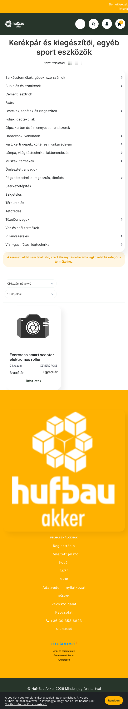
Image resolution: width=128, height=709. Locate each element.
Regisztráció (64, 546)
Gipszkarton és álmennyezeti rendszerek (37, 127)
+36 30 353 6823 (64, 621)
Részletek (33, 381)
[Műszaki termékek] (64, 161)
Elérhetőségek (118, 4)
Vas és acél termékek (22, 228)
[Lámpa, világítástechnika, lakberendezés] (64, 152)
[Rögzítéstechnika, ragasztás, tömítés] (64, 177)
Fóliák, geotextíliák (20, 119)
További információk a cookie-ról (26, 704)
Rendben (114, 700)
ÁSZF (64, 571)
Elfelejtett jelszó (64, 554)
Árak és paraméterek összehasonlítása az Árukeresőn (64, 655)
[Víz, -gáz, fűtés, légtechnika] (64, 244)
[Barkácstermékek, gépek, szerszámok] (64, 77)
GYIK (64, 579)
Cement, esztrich (18, 94)
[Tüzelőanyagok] (64, 219)
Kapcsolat (64, 612)
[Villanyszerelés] (64, 236)
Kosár (64, 563)
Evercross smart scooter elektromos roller (32, 357)
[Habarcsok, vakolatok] (64, 136)
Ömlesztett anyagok (21, 169)
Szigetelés (13, 194)
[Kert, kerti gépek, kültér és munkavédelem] (64, 144)
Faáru (9, 102)
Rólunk (123, 8)
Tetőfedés (13, 211)
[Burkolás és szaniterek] (64, 86)
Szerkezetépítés (18, 186)
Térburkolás (14, 203)
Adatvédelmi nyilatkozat (64, 588)
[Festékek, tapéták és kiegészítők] (64, 111)
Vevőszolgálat (64, 604)
